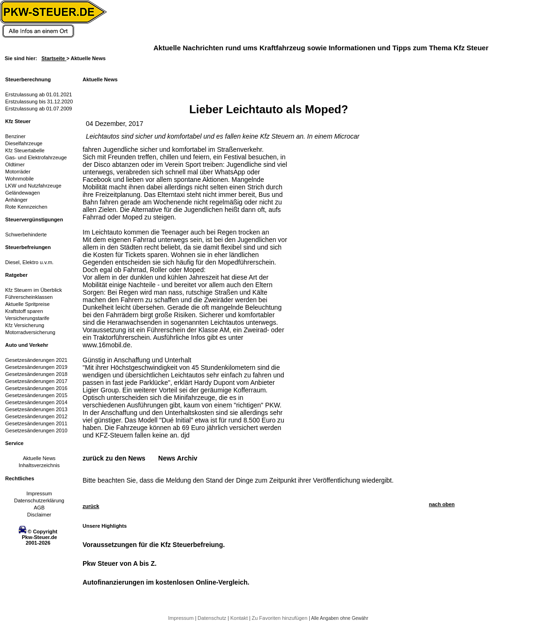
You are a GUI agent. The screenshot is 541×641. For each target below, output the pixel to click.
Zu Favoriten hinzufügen (280, 618)
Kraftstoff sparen (24, 311)
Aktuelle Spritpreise (27, 304)
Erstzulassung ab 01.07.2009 (38, 108)
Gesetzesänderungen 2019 (36, 367)
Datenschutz (213, 618)
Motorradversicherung (30, 332)
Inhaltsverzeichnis (39, 465)
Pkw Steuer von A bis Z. (120, 563)
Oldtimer (15, 164)
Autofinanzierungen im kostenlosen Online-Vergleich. (166, 582)
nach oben (442, 504)
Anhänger (16, 200)
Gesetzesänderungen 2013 (36, 409)
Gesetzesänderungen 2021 (36, 360)
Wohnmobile (19, 178)
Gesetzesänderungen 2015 (36, 395)
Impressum (39, 493)
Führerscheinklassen (29, 297)
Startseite (53, 58)
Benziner (15, 136)
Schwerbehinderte (26, 234)
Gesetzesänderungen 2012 (36, 416)
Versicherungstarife (27, 318)
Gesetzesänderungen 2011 (36, 423)
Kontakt (239, 618)
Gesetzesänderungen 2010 (36, 430)
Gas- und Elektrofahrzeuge (36, 157)
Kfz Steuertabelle (25, 150)
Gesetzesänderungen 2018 (36, 374)
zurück (91, 506)
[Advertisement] (322, 287)
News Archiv (178, 458)
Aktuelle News (39, 458)
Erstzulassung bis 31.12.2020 (39, 101)
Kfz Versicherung (24, 325)
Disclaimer (39, 514)
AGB (39, 507)
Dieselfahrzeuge (24, 143)
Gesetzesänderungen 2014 (36, 402)
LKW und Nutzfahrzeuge (33, 185)
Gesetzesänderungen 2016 (36, 388)
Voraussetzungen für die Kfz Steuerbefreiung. (154, 544)
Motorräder (17, 171)
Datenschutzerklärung (39, 500)
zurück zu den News (114, 458)
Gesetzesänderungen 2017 (36, 381)
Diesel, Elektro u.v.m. (29, 262)
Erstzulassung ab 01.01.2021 (38, 94)
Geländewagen (22, 192)
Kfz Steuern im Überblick (33, 290)
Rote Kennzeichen (26, 207)
